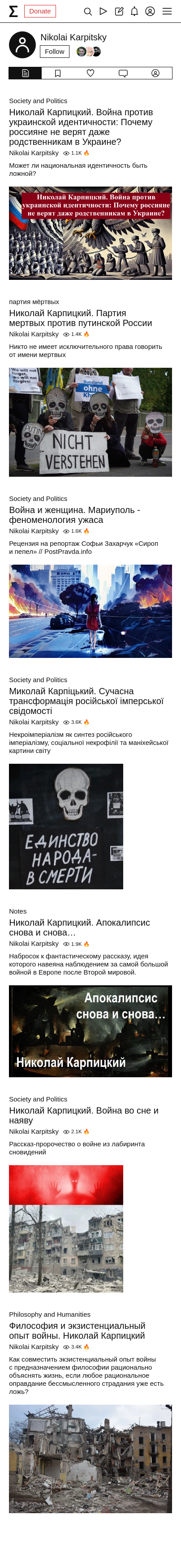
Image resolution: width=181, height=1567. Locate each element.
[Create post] (119, 11)
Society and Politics (38, 100)
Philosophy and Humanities (49, 1314)
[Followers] (89, 51)
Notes (17, 911)
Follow (54, 51)
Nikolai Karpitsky (34, 153)
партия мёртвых (34, 301)
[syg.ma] (13, 11)
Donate (40, 11)
